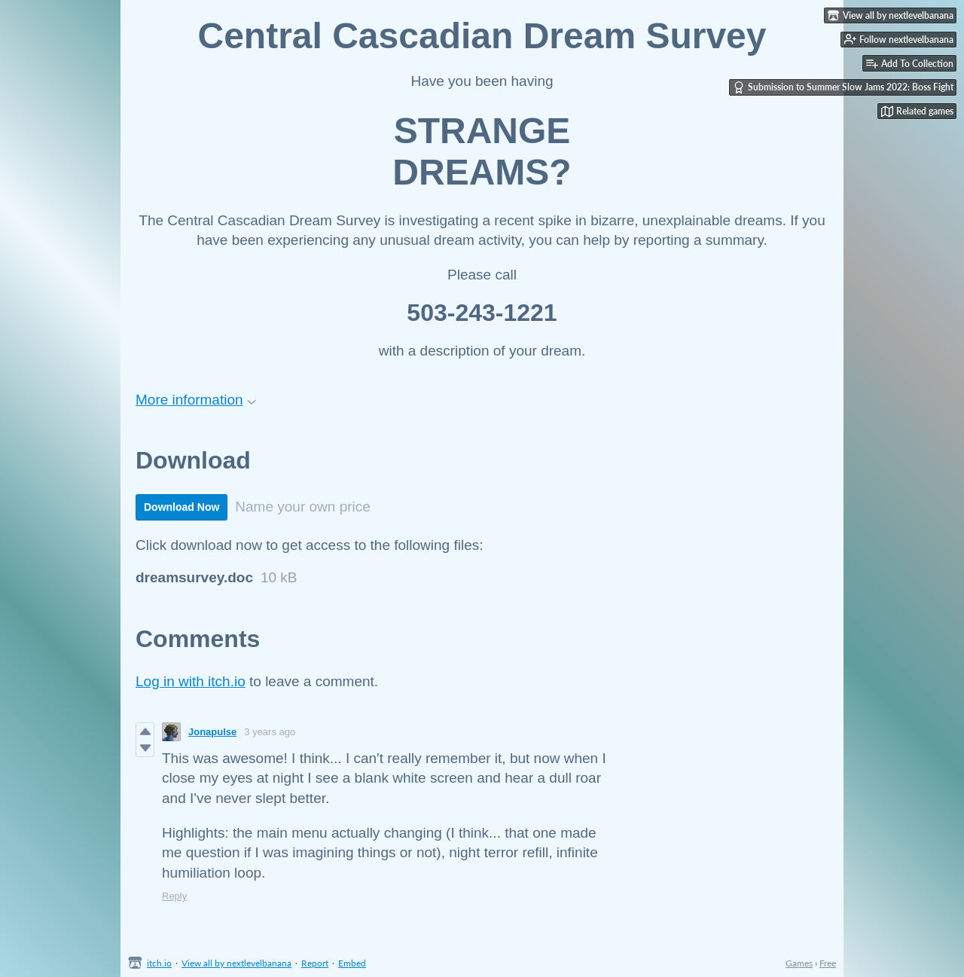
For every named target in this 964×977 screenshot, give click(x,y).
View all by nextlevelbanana (236, 963)
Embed (352, 963)
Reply (174, 896)
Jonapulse (212, 731)
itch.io (159, 963)
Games (799, 963)
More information (196, 400)
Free (827, 963)
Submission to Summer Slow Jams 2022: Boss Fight (843, 87)
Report (314, 963)
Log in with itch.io (191, 681)
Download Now (181, 507)
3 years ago (269, 731)
